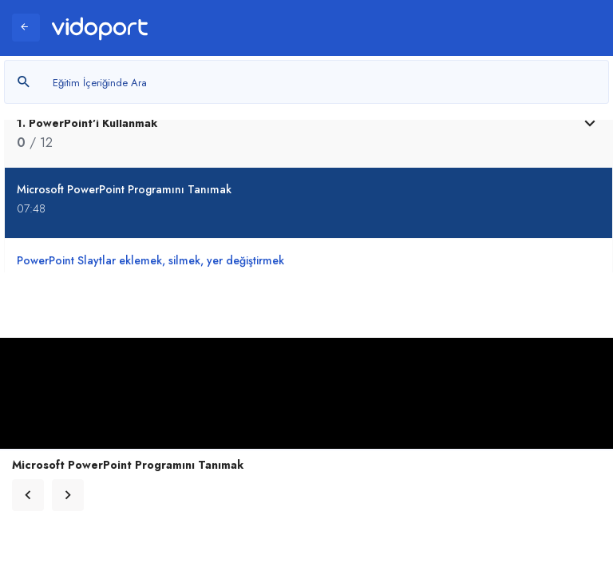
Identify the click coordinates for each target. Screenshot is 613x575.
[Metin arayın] (306, 82)
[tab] (308, 132)
